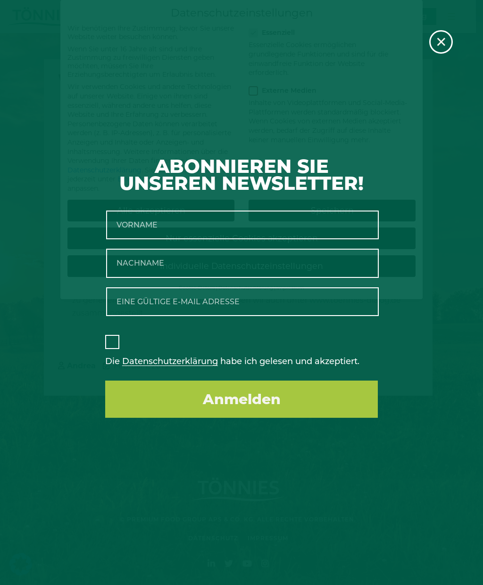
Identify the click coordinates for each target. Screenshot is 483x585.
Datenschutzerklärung (170, 361)
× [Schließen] (441, 42)
